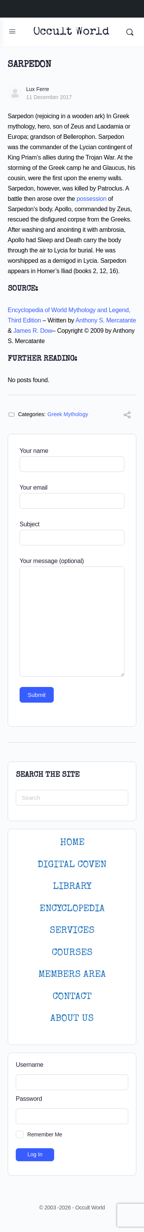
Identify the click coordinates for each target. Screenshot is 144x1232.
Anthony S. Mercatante (105, 320)
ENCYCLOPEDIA (72, 909)
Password (29, 1098)
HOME (72, 843)
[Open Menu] (12, 31)
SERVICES (72, 931)
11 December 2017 (49, 97)
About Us (72, 1019)
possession (91, 198)
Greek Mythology (68, 414)
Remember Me (44, 1134)
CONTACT (72, 997)
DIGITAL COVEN (72, 865)
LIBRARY (72, 887)
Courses (72, 953)
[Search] (129, 32)
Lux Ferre (37, 89)
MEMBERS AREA (72, 975)
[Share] (127, 416)
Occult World (71, 32)
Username (29, 1064)
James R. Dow (32, 330)
